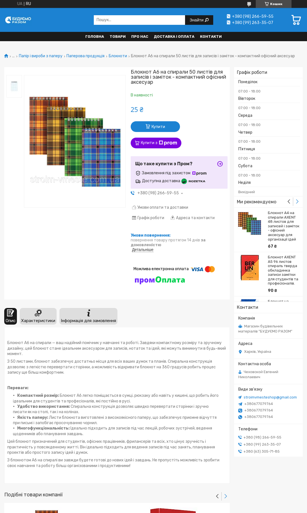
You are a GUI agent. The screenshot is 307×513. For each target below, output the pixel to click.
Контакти (211, 36)
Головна (94, 36)
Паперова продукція (85, 56)
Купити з (159, 143)
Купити (158, 126)
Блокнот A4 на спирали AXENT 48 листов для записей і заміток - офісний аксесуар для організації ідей (283, 226)
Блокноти (118, 56)
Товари (118, 36)
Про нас (139, 36)
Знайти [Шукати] (197, 19)
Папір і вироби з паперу (41, 56)
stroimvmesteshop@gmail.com (270, 397)
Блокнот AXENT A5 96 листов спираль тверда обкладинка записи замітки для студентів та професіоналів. (283, 270)
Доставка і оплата (174, 36)
